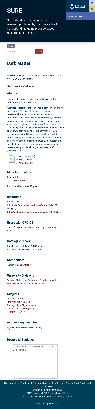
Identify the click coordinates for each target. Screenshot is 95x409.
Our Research (81, 31)
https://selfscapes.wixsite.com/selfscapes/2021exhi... (34, 212)
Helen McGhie (23, 265)
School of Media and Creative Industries (26, 283)
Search (81, 54)
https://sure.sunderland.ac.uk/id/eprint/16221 (34, 205)
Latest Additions (81, 62)
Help (81, 85)
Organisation (18, 180)
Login (10, 46)
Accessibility (81, 93)
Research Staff (81, 77)
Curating (21, 298)
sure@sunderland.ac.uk (50, 389)
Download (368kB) (25, 163)
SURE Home (81, 23)
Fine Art (11, 298)
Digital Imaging (29, 305)
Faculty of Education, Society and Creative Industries (32, 280)
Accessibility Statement (47, 403)
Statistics (81, 70)
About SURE (81, 39)
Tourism (11, 312)
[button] (8, 328)
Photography (13, 305)
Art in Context (23, 302)
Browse (81, 46)
